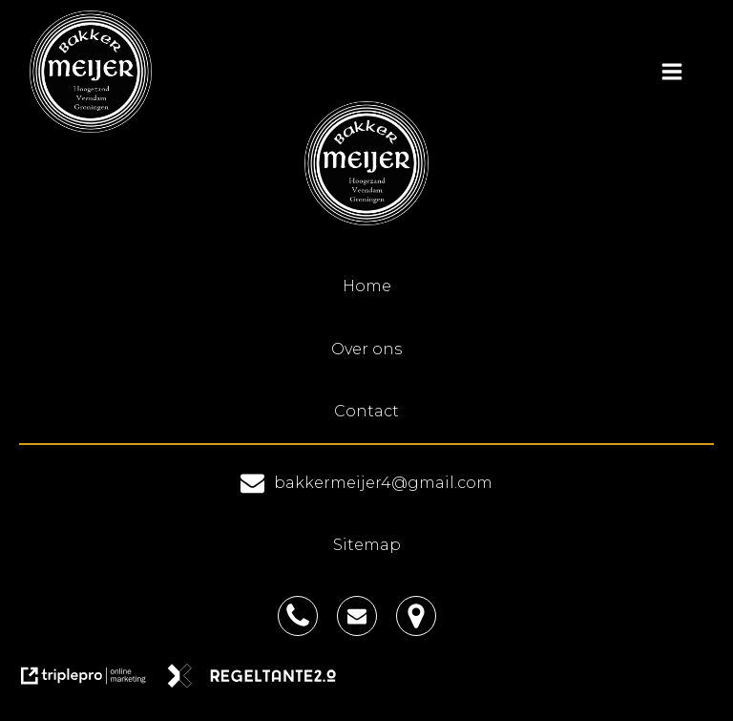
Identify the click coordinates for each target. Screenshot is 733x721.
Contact (366, 411)
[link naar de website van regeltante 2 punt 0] (259, 682)
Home (367, 286)
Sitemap (367, 545)
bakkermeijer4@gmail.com (383, 483)
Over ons (366, 349)
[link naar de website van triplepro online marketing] (92, 682)
